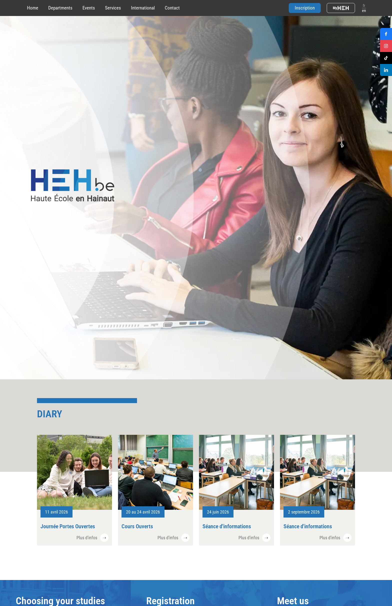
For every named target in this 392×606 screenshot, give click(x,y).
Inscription (305, 8)
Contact (172, 8)
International (143, 8)
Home (32, 8)
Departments (60, 8)
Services (113, 8)
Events (88, 8)
